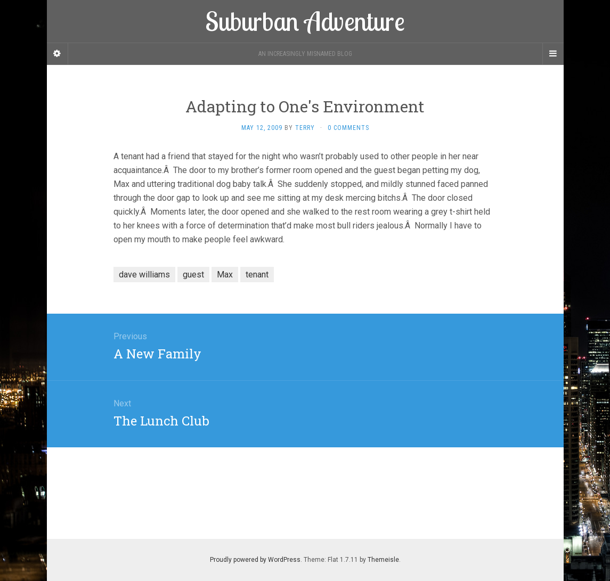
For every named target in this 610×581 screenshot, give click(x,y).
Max (225, 274)
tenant (257, 274)
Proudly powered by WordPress (255, 559)
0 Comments (348, 128)
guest (193, 274)
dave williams (144, 274)
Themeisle (383, 559)
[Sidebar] (57, 53)
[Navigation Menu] (553, 53)
